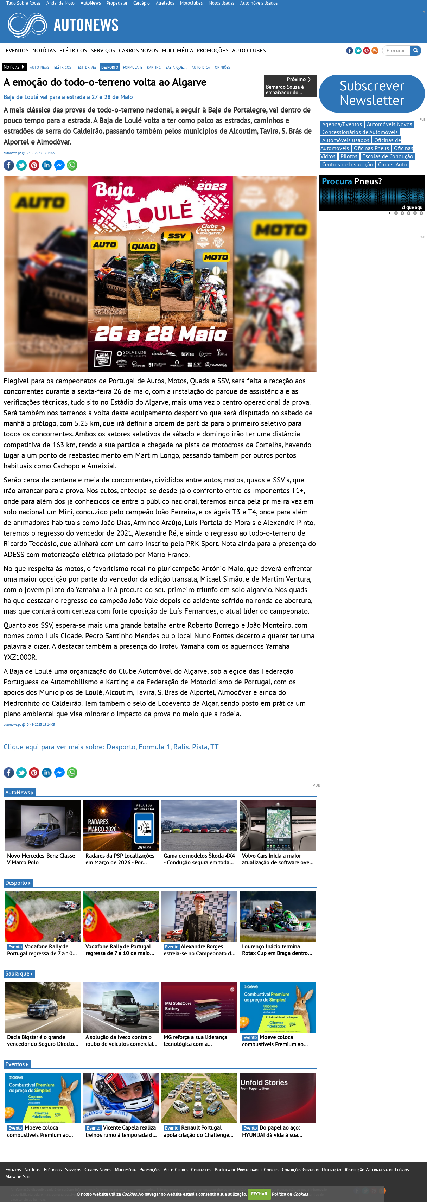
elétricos (62, 67)
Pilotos (348, 156)
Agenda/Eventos (342, 124)
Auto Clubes (249, 50)
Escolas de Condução (387, 156)
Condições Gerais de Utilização (311, 1169)
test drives (86, 67)
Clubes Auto (392, 164)
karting (154, 67)
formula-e (132, 67)
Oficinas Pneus (371, 148)
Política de (290, 1194)
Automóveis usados (345, 139)
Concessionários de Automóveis (360, 131)
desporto (109, 67)
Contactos (201, 1169)
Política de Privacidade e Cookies (246, 1169)
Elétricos (73, 50)
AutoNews (19, 792)
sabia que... (176, 67)
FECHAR (259, 1194)
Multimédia (177, 50)
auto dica (201, 67)
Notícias (44, 50)
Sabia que (19, 973)
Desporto (18, 882)
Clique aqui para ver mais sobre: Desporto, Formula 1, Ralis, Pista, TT (111, 747)
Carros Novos (138, 50)
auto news (39, 67)
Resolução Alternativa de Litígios (377, 1169)
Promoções (213, 50)
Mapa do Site (17, 1177)
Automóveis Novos (389, 124)
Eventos (17, 50)
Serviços (103, 50)
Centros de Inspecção (347, 164)
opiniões (222, 67)
